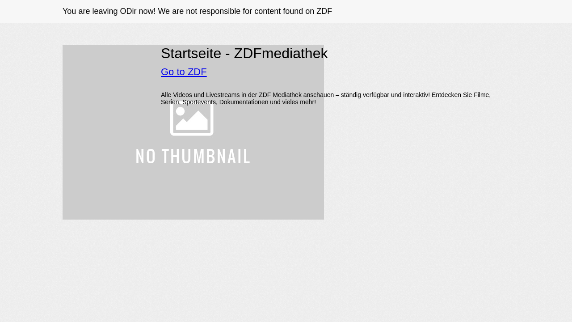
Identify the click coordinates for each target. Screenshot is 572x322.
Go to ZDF (184, 71)
